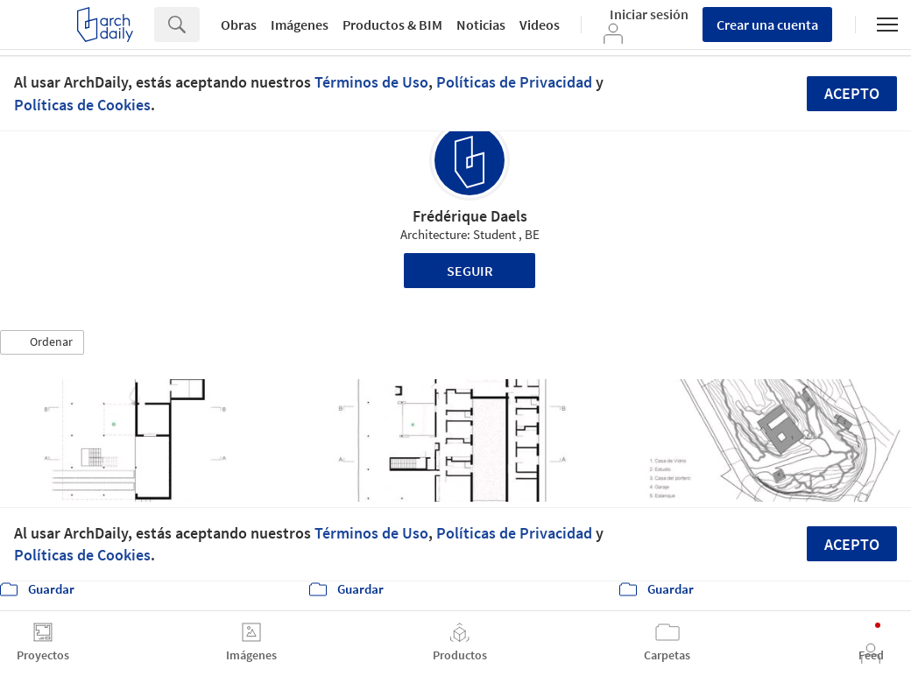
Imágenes (299, 25)
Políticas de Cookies (82, 105)
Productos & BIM (392, 25)
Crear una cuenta (767, 24)
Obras (239, 25)
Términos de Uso (371, 82)
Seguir (470, 270)
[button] (42, 342)
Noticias (480, 25)
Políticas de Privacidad (514, 82)
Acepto (851, 93)
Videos (539, 25)
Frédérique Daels (470, 216)
